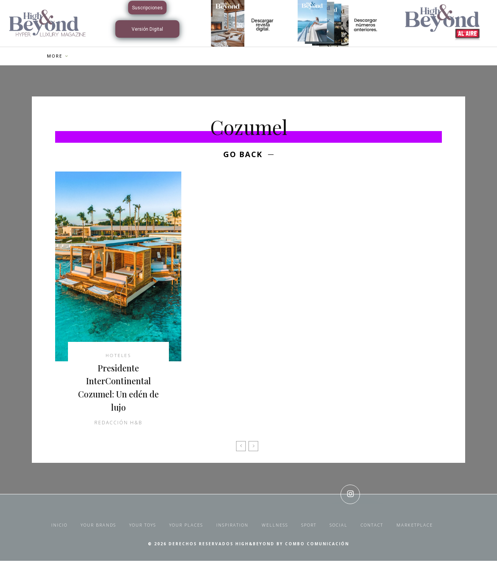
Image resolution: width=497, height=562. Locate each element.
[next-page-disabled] (253, 447)
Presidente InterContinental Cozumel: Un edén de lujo (118, 388)
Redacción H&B (118, 423)
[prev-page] (241, 447)
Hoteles (118, 356)
